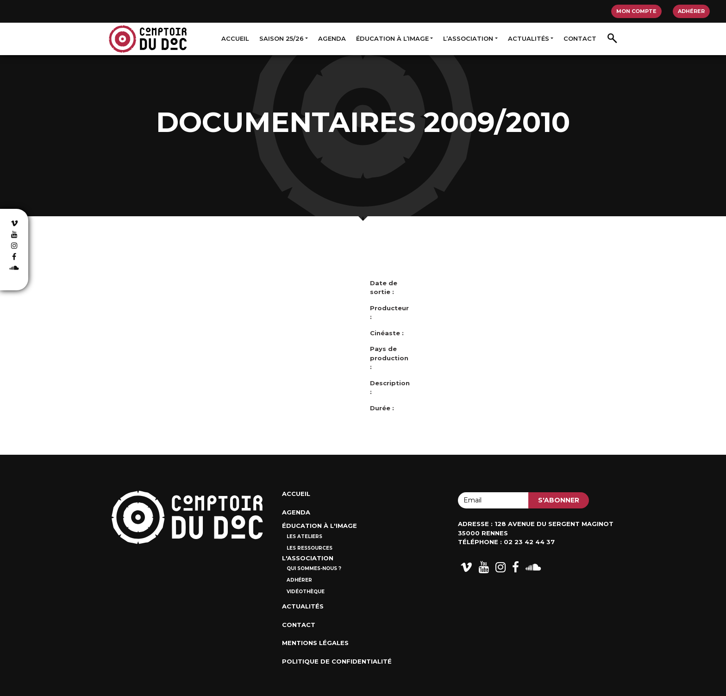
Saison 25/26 (281, 38)
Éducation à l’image (392, 38)
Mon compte (636, 11)
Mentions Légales (315, 642)
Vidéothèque (306, 592)
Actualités (528, 38)
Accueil (235, 38)
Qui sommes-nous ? (314, 568)
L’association (468, 38)
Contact (579, 38)
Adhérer (691, 11)
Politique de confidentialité (337, 661)
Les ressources (309, 548)
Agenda (332, 38)
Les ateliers (304, 536)
